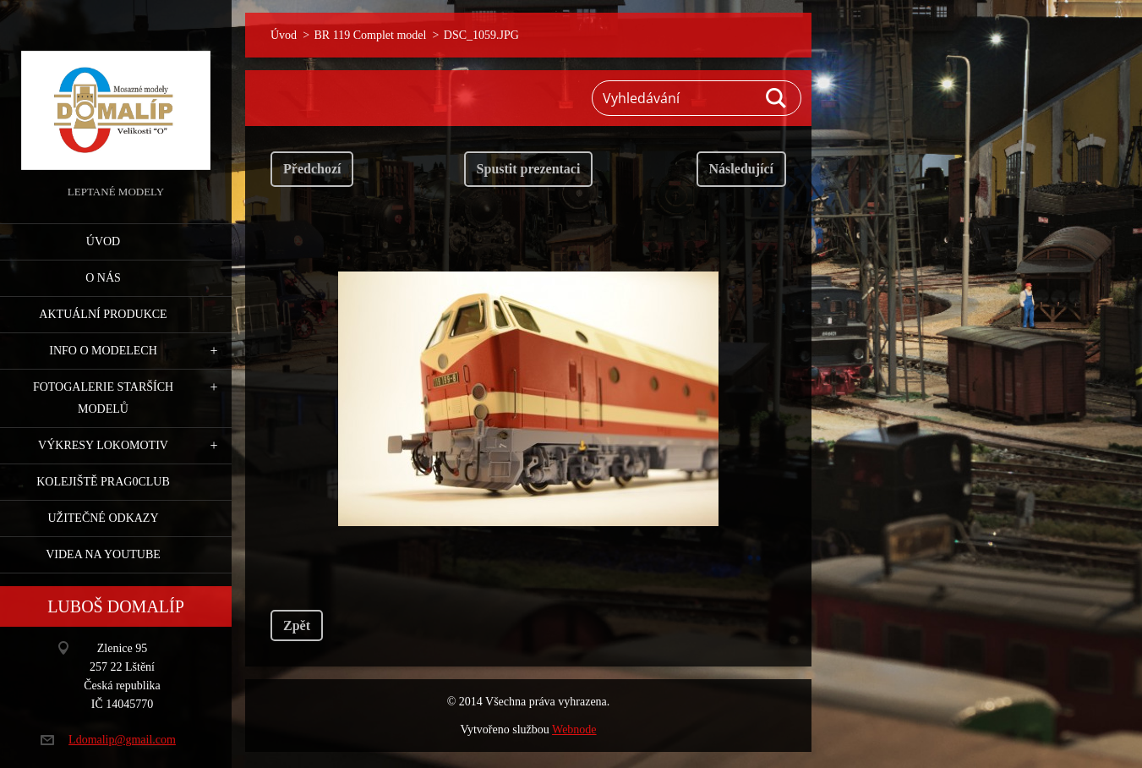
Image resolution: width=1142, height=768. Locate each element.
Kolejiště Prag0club (103, 481)
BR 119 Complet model (370, 35)
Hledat (777, 98)
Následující (741, 169)
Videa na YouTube (103, 554)
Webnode (574, 729)
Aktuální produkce (103, 314)
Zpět (296, 625)
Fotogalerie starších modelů (103, 398)
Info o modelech (103, 350)
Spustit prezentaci (529, 169)
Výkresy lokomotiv (103, 445)
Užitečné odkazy (102, 518)
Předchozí (312, 169)
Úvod (103, 241)
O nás (103, 278)
